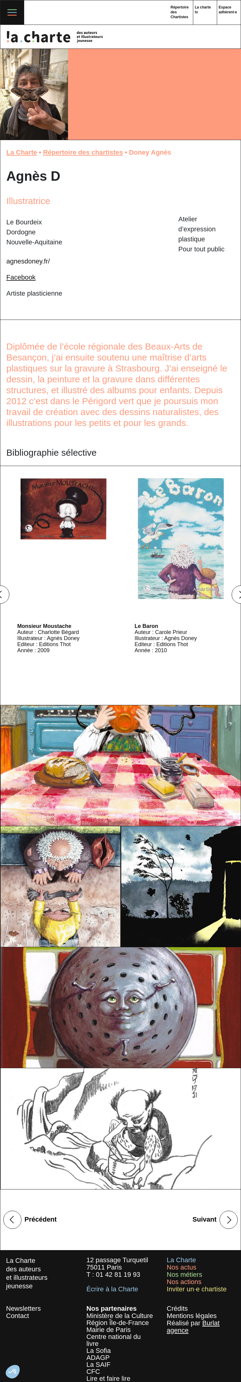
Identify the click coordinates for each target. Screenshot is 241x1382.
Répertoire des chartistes (83, 152)
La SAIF (98, 1364)
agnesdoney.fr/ (28, 261)
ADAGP (98, 1357)
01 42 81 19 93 (118, 1274)
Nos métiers (184, 1274)
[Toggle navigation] (12, 12)
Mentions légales (192, 1316)
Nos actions (184, 1282)
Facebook (21, 277)
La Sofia (98, 1350)
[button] (12, 1371)
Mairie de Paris (108, 1329)
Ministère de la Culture (119, 1316)
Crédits (177, 1308)
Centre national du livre (113, 1340)
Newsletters (23, 1308)
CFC (93, 1371)
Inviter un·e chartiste (196, 1289)
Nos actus (181, 1267)
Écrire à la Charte (112, 1289)
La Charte (21, 152)
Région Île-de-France (117, 1323)
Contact (17, 1316)
